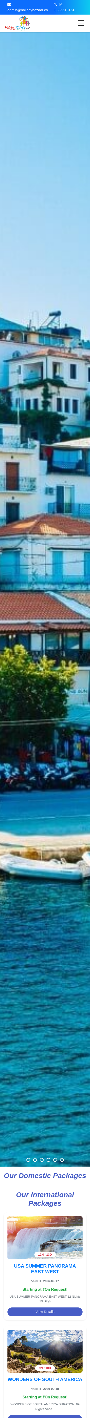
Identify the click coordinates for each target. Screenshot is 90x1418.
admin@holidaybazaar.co (27, 10)
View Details (45, 1312)
